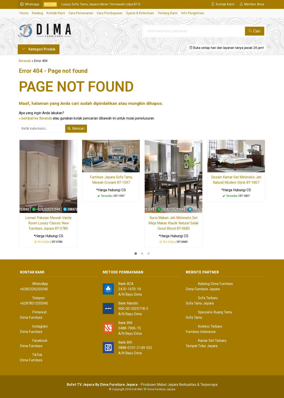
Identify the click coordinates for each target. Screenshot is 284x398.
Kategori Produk (38, 49)
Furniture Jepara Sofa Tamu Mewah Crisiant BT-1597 (111, 180)
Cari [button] (254, 31)
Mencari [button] (76, 128)
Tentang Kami (168, 13)
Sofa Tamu (194, 317)
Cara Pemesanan (81, 13)
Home (24, 13)
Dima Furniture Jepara (203, 289)
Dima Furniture (31, 317)
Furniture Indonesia (200, 332)
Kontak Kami (56, 13)
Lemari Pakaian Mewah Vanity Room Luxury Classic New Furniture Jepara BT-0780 (48, 223)
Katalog (37, 13)
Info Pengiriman (192, 13)
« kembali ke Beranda (35, 118)
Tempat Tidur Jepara (201, 346)
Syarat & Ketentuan (140, 13)
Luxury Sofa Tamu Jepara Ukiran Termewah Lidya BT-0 (100, 4)
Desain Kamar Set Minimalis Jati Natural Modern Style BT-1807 (236, 180)
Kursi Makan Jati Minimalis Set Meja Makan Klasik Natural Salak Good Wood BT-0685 (173, 223)
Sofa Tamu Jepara (200, 303)
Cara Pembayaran (109, 13)
